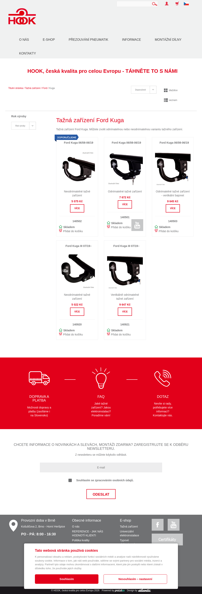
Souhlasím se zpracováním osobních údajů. (101, 480)
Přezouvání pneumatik (88, 39)
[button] (188, 1)
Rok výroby (20, 126)
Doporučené (140, 90)
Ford (44, 88)
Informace (131, 39)
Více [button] (77, 208)
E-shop (49, 39)
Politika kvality (80, 540)
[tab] (143, 90)
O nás (24, 39)
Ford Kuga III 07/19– (78, 246)
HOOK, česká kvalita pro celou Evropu (73, 590)
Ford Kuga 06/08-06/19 (126, 142)
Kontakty (27, 53)
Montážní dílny (168, 39)
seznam (170, 100)
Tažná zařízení (32, 88)
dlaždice (171, 90)
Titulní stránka (15, 88)
